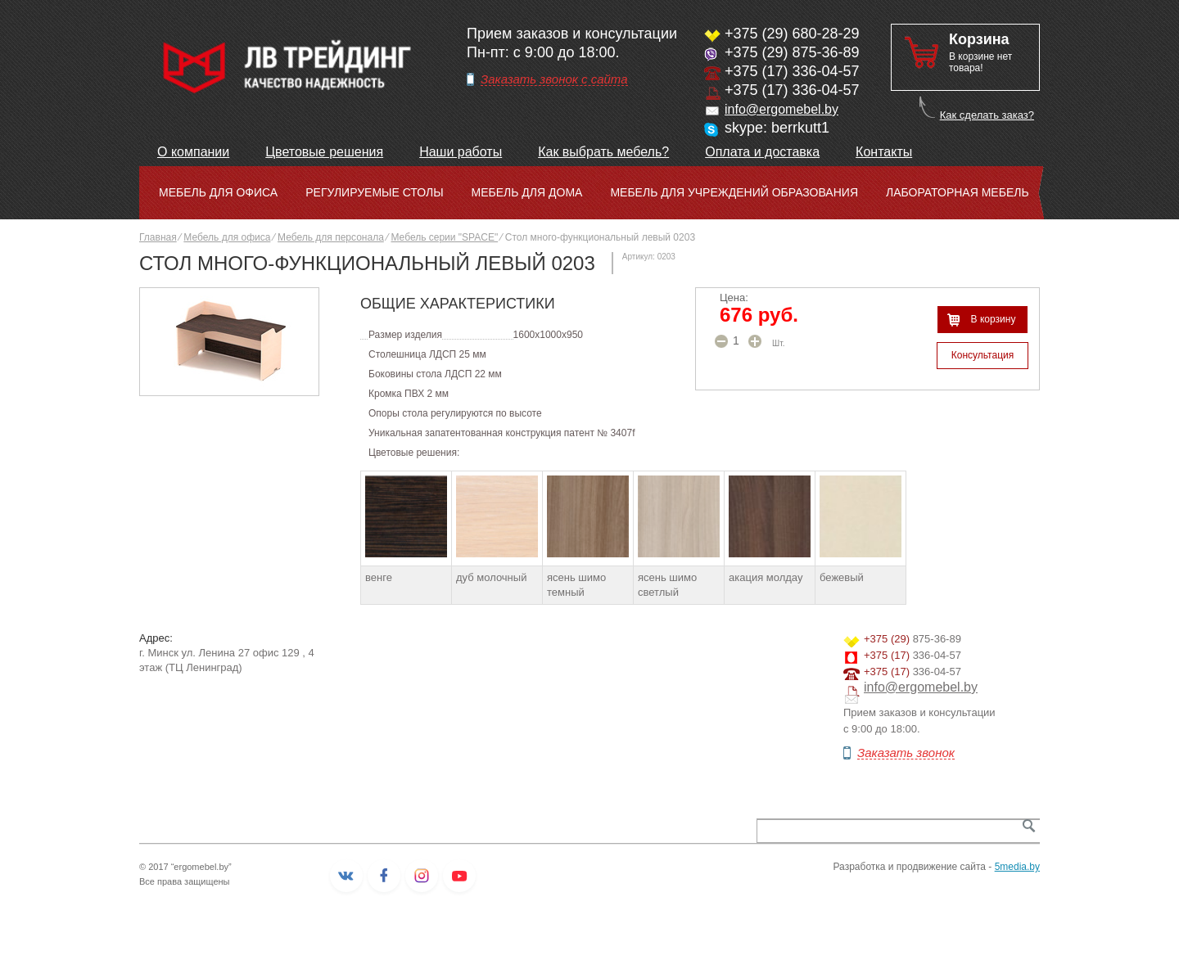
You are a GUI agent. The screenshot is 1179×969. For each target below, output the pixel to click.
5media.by (1017, 866)
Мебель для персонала (331, 237)
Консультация (982, 355)
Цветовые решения (324, 152)
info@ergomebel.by (781, 109)
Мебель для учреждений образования (734, 192)
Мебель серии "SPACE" (444, 237)
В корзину (993, 319)
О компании (193, 152)
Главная (158, 237)
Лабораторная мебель (957, 192)
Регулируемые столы (374, 192)
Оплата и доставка (762, 152)
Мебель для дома (527, 192)
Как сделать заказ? (987, 115)
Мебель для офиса (218, 192)
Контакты (884, 152)
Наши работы (460, 152)
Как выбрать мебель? (603, 152)
